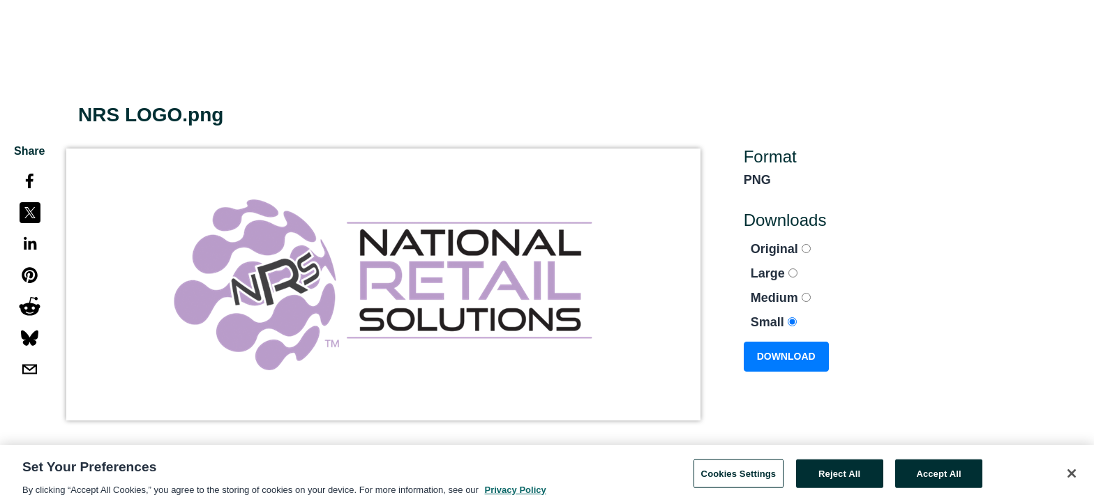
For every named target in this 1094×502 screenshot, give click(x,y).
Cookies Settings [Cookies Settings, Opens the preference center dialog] (739, 476)
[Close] (1071, 476)
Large (774, 273)
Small (774, 322)
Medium (781, 298)
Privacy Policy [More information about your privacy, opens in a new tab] (515, 493)
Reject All (839, 476)
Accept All (938, 476)
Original (781, 249)
